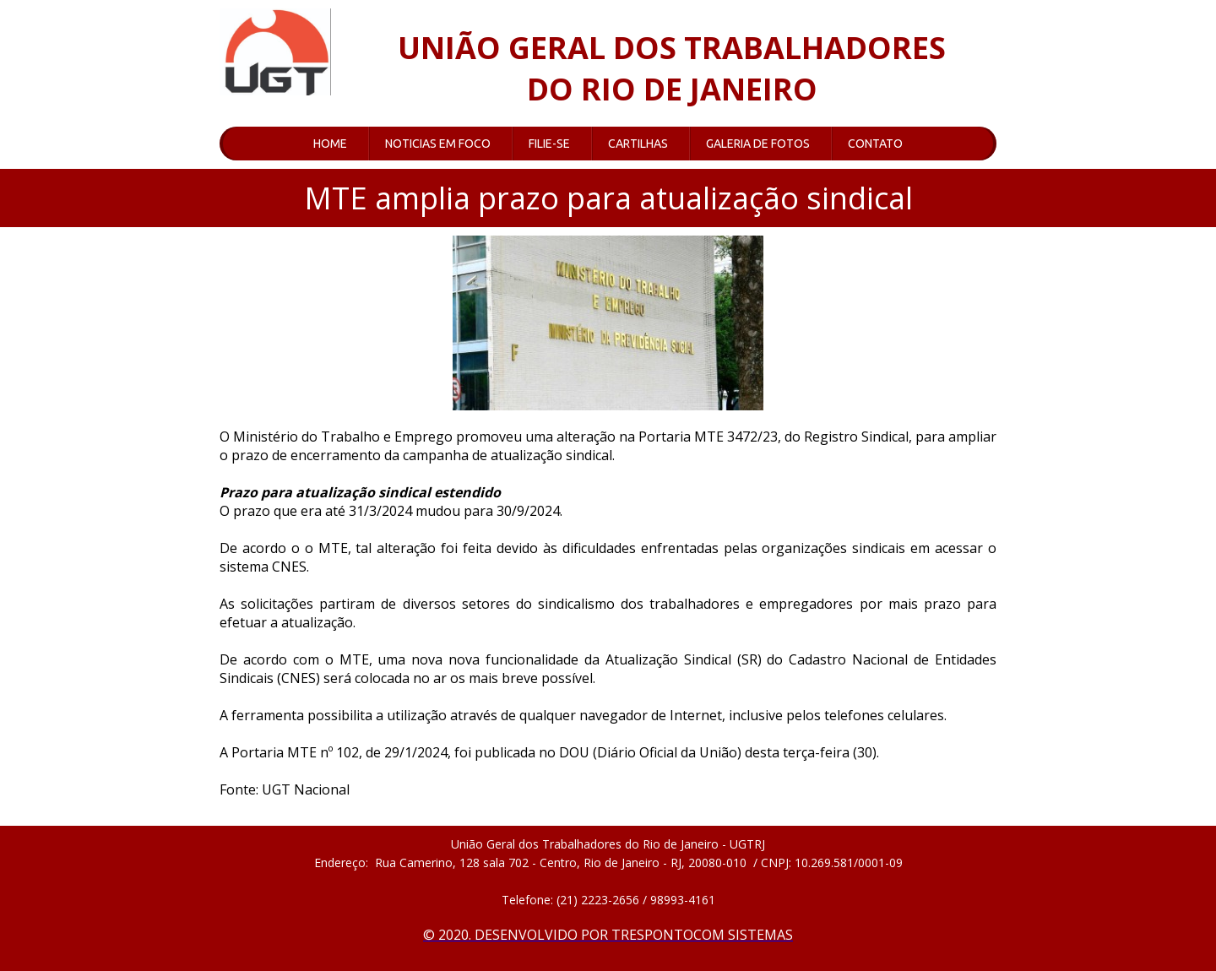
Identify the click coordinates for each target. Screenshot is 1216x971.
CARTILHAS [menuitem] (638, 143)
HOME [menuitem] (330, 143)
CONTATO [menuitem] (875, 143)
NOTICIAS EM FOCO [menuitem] (438, 143)
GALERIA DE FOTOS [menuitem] (758, 143)
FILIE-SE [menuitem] (549, 143)
